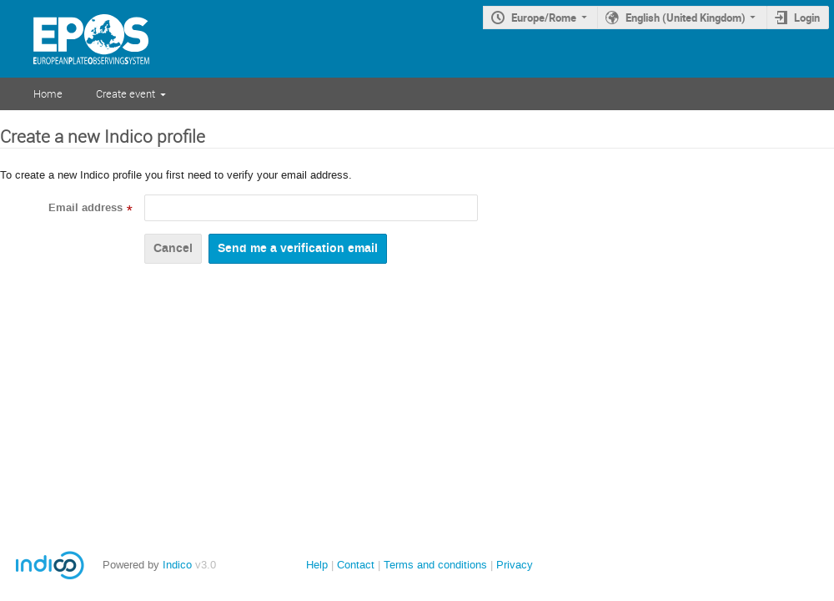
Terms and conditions (435, 565)
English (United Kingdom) (686, 17)
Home (48, 93)
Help (317, 565)
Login (807, 17)
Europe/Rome (543, 17)
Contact (355, 565)
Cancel (173, 248)
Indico (177, 565)
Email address (85, 207)
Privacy (514, 565)
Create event (125, 93)
